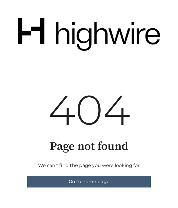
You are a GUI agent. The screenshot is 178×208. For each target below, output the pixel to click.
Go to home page (89, 181)
